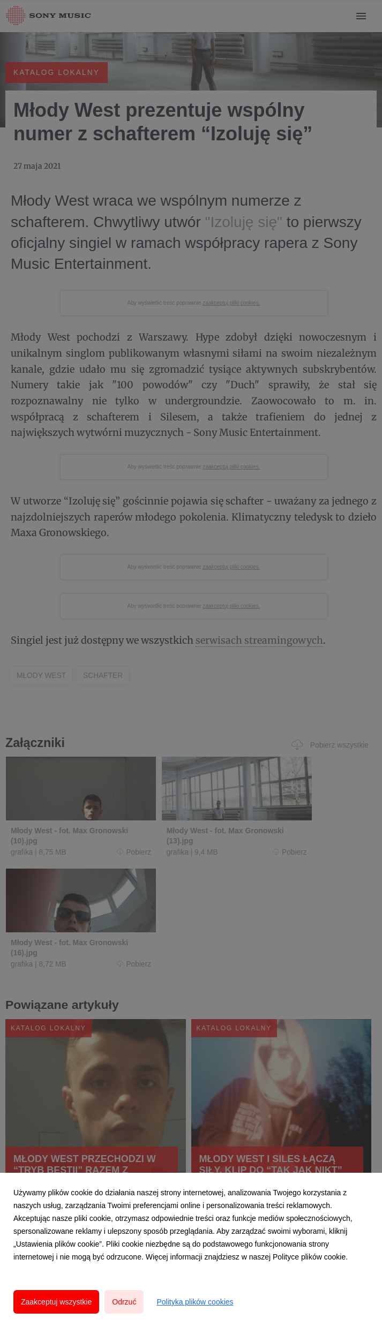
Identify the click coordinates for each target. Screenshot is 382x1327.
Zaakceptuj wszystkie (56, 1302)
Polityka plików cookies (194, 1302)
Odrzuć (124, 1302)
